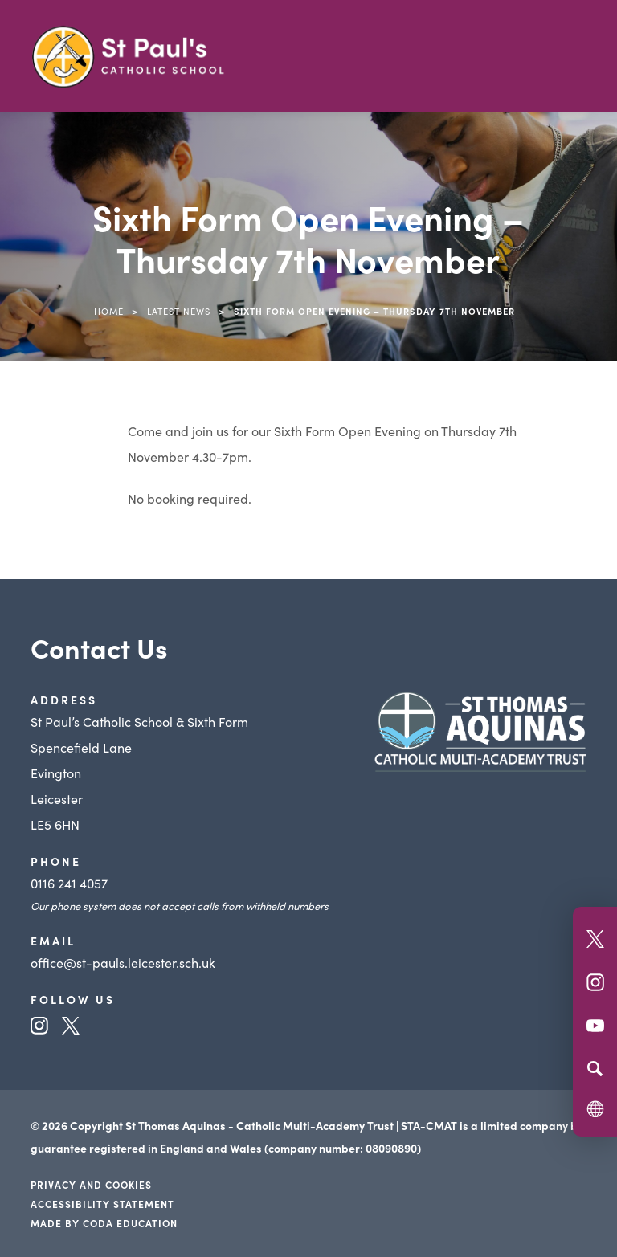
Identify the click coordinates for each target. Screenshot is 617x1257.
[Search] (595, 1068)
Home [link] (109, 310)
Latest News (178, 310)
